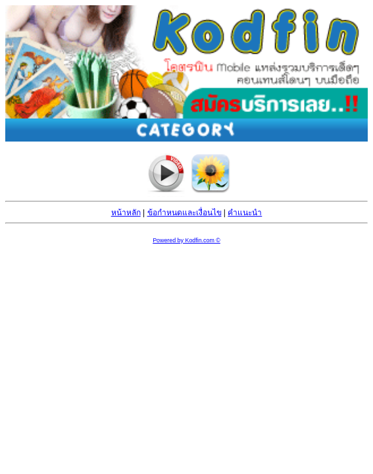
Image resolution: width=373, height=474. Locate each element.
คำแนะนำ (245, 212)
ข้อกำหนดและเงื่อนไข (184, 212)
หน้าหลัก (126, 212)
